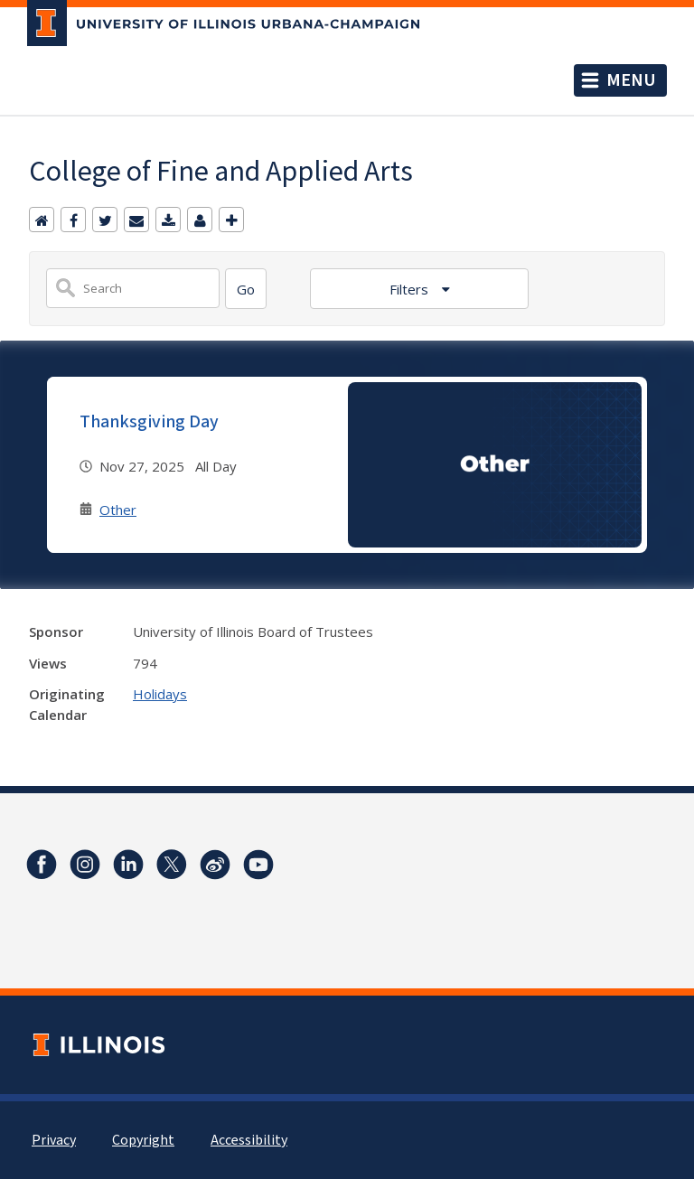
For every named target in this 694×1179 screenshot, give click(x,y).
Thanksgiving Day (149, 422)
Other (117, 510)
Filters (410, 289)
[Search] (246, 288)
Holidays (160, 694)
